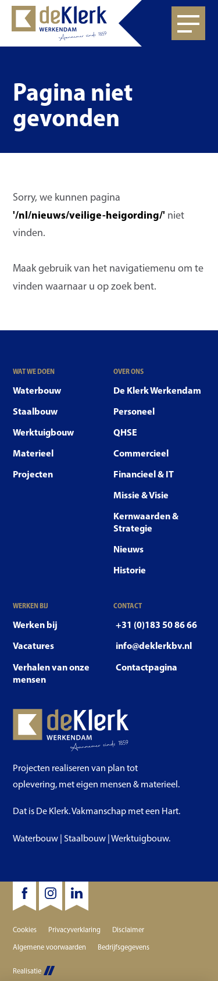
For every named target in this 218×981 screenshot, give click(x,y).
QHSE (125, 432)
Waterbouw (37, 390)
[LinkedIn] (76, 896)
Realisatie (34, 970)
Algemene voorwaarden (49, 947)
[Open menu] (188, 23)
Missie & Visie (141, 495)
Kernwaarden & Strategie (145, 522)
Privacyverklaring (74, 929)
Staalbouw (35, 411)
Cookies (25, 929)
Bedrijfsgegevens (123, 947)
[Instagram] (50, 896)
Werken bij (35, 624)
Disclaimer (128, 929)
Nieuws (128, 549)
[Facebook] (24, 896)
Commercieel (141, 453)
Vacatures (33, 645)
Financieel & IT (143, 474)
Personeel (134, 411)
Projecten (33, 474)
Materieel (33, 453)
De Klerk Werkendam (157, 390)
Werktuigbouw (43, 432)
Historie (129, 570)
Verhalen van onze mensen (51, 673)
